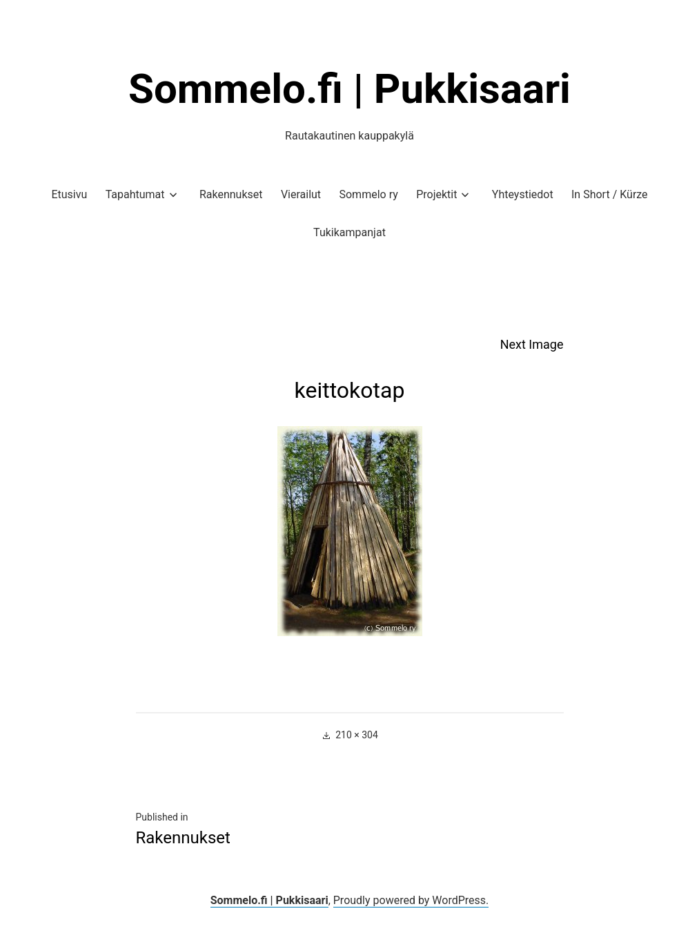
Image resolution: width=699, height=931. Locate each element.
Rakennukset (231, 194)
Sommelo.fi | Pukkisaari (349, 88)
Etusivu (69, 194)
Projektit (436, 194)
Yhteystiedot (522, 194)
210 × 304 (356, 734)
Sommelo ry (368, 194)
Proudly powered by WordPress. (411, 900)
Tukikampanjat (349, 232)
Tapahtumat (135, 194)
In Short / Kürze (609, 194)
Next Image (532, 344)
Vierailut (301, 194)
